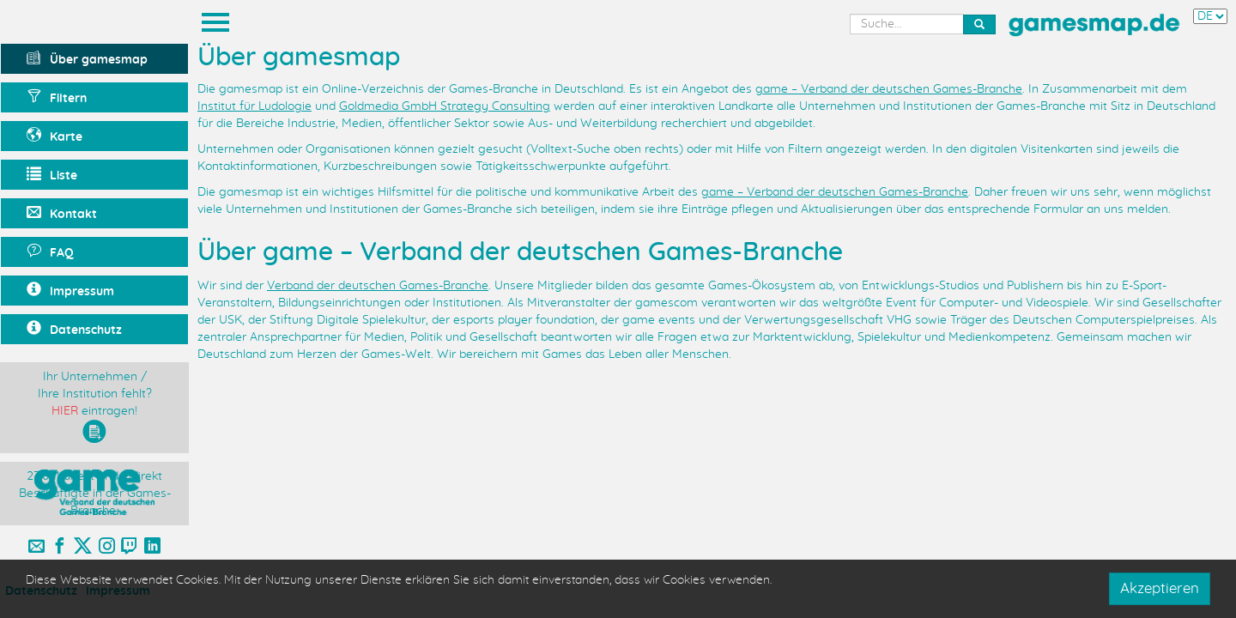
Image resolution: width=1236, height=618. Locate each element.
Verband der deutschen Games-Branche (377, 286)
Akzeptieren (1159, 588)
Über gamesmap (87, 58)
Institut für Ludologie (254, 106)
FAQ (50, 251)
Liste (52, 174)
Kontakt (62, 212)
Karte (54, 135)
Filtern (57, 96)
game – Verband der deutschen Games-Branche (888, 89)
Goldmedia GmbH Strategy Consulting (444, 106)
